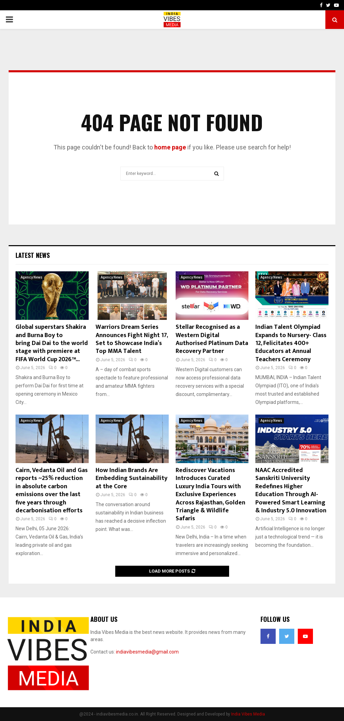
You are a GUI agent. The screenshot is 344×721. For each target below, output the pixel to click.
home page (170, 147)
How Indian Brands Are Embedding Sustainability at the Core (131, 478)
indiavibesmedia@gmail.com (147, 652)
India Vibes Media (248, 714)
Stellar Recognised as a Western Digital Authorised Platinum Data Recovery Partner (212, 339)
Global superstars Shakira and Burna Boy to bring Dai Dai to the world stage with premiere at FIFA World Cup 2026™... (52, 343)
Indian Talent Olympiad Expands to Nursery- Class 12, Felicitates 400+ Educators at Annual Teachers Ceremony (290, 343)
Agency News (31, 277)
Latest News (33, 255)
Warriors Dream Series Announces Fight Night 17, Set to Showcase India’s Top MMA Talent (132, 339)
